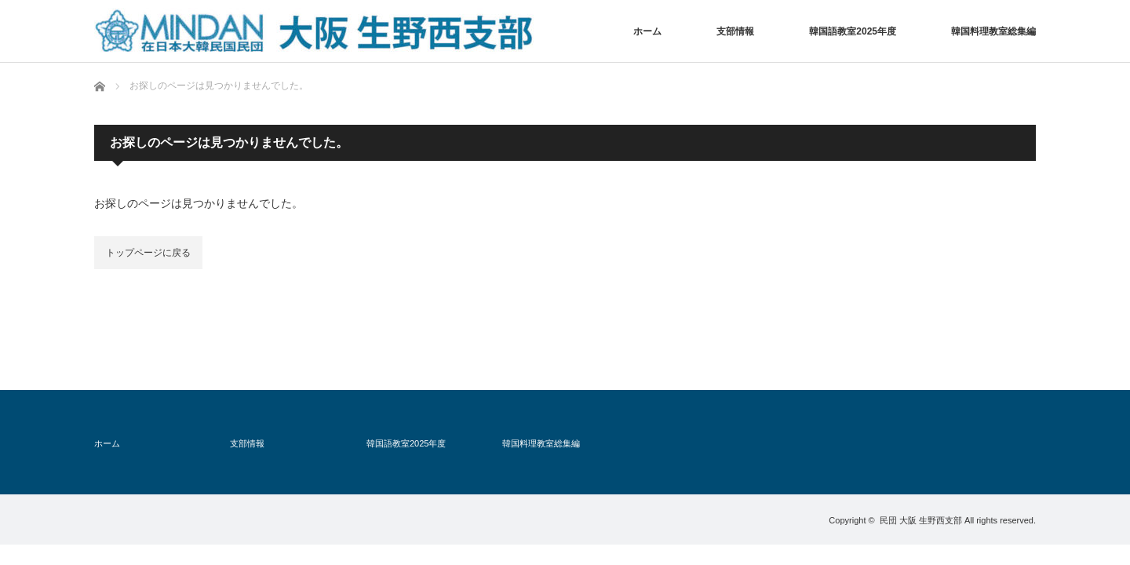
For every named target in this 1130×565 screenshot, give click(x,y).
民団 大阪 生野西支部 (921, 520)
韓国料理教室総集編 (993, 31)
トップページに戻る (148, 252)
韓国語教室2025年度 (852, 31)
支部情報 (735, 31)
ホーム (647, 31)
